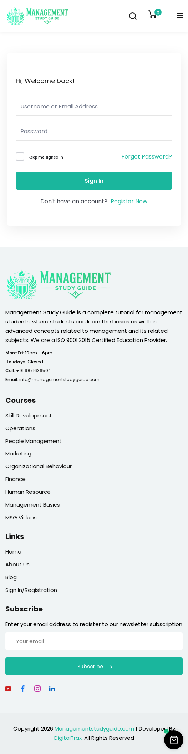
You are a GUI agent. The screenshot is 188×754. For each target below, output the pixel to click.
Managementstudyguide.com (94, 728)
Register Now (129, 201)
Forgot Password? (146, 157)
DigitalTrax (68, 738)
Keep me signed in (46, 157)
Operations (20, 428)
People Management (33, 441)
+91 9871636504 (33, 371)
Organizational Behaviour (38, 466)
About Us (17, 564)
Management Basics (32, 504)
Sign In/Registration (31, 590)
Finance (15, 479)
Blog (11, 577)
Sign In (94, 181)
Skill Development (28, 415)
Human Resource (28, 492)
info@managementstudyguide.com (59, 379)
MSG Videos (21, 517)
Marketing (18, 453)
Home (13, 551)
